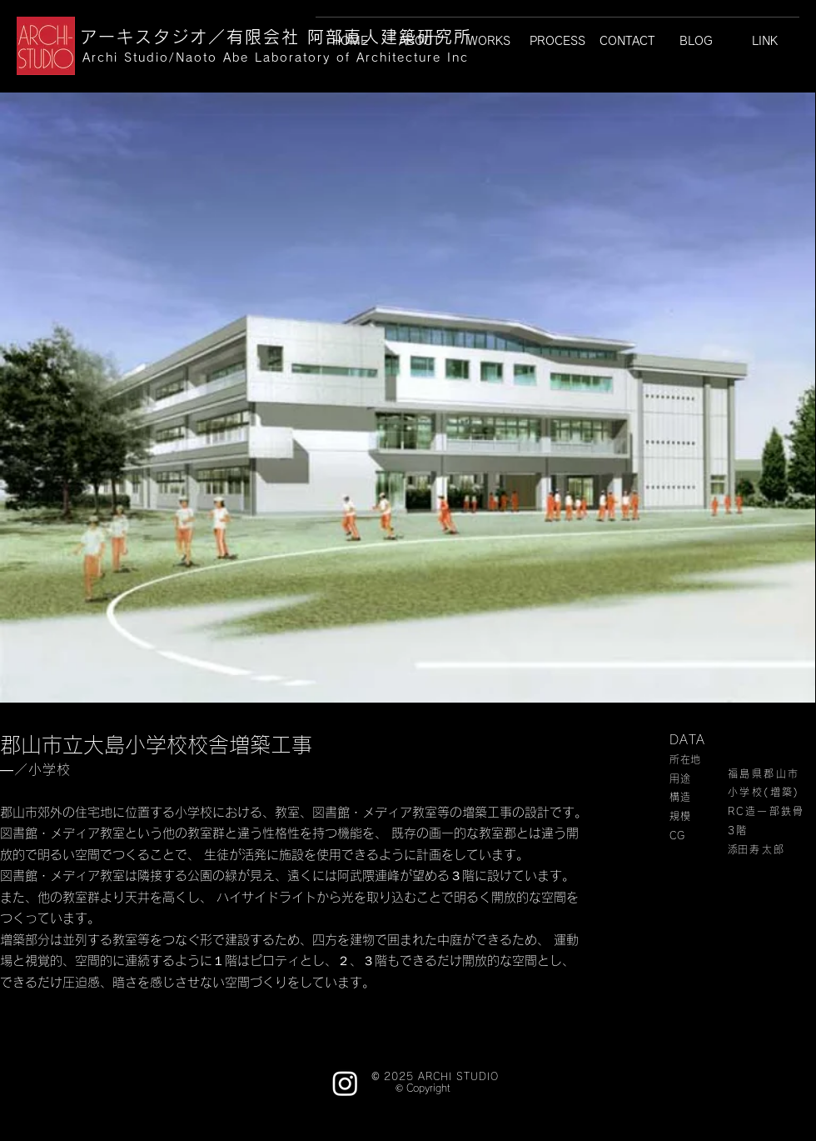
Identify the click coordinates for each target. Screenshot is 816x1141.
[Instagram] (345, 1083)
